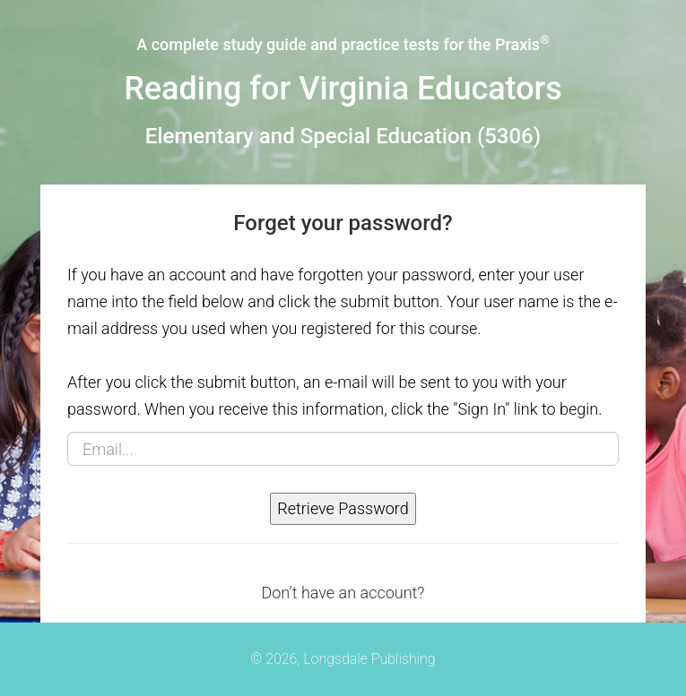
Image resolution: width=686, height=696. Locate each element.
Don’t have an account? (342, 592)
